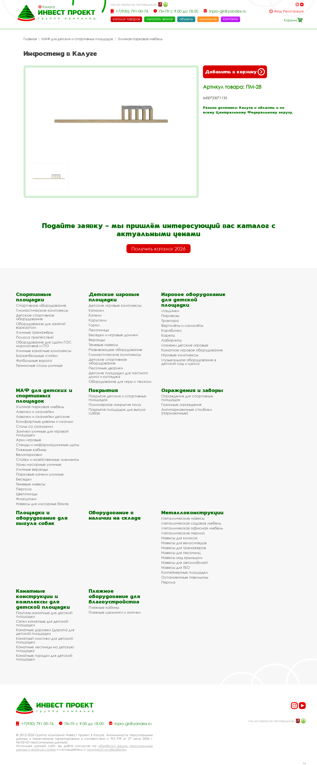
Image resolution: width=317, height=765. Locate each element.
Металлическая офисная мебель (192, 528)
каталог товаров (126, 19)
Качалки (96, 310)
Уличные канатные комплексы (43, 350)
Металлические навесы (182, 518)
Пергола (24, 489)
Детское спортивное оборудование (35, 317)
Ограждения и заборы (192, 390)
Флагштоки (26, 499)
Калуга (49, 7)
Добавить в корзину (235, 71)
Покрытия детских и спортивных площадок (117, 397)
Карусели (98, 320)
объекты (186, 19)
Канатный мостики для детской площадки (44, 640)
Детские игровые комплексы (115, 305)
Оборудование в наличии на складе (115, 515)
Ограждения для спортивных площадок (187, 397)
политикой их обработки (106, 749)
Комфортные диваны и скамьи (44, 421)
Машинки (170, 310)
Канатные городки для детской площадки (44, 657)
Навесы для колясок (179, 538)
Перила (168, 582)
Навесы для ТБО (175, 567)
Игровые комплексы (179, 355)
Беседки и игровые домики (113, 335)
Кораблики (171, 330)
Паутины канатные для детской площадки (44, 614)
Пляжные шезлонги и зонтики (115, 612)
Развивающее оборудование (115, 349)
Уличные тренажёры (34, 332)
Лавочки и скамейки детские (43, 416)
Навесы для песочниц (181, 552)
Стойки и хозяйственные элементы (47, 459)
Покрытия (103, 390)
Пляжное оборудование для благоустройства (114, 596)
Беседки (23, 479)
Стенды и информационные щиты (47, 445)
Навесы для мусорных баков (42, 504)
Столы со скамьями (34, 426)
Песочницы (99, 330)
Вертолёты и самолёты (182, 325)
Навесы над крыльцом (182, 557)
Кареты (168, 335)
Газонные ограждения (181, 404)
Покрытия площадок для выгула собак (117, 411)
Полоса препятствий (34, 337)
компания (208, 19)
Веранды (97, 340)
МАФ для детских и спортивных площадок (77, 39)
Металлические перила (183, 533)
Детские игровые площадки (114, 297)
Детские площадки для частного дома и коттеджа (118, 374)
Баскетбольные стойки (36, 355)
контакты (230, 19)
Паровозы (170, 315)
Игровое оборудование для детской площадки (193, 300)
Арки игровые (28, 440)
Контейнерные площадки (184, 572)
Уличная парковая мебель (140, 39)
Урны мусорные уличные (38, 464)
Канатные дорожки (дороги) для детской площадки (45, 631)
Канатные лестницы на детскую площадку (45, 648)
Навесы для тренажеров (183, 548)
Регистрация (293, 11)
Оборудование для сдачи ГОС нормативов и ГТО (44, 344)
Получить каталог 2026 (158, 249)
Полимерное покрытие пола (115, 404)
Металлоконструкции (192, 512)
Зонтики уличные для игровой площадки (42, 433)
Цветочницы (26, 494)
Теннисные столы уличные (39, 365)
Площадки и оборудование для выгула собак (42, 518)
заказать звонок (159, 19)
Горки (94, 325)
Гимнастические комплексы (42, 310)
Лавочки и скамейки (35, 411)
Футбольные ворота (34, 360)
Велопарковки (29, 454)
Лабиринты (171, 340)
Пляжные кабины (31, 449)
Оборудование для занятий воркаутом (40, 325)
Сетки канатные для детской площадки (42, 623)
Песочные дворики (106, 368)
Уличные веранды (32, 469)
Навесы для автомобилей (184, 562)
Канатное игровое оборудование (192, 350)
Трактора (170, 320)
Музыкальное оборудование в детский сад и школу (188, 361)
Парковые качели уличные (40, 474)
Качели (95, 315)
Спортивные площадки (33, 297)
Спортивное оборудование (41, 305)
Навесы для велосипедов (184, 543)
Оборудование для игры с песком (120, 381)
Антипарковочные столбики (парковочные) (186, 411)
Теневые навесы (103, 344)
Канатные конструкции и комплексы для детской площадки (43, 599)
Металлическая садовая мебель (191, 523)
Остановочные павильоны (184, 577)
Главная (30, 39)
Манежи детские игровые (184, 345)
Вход (278, 11)
